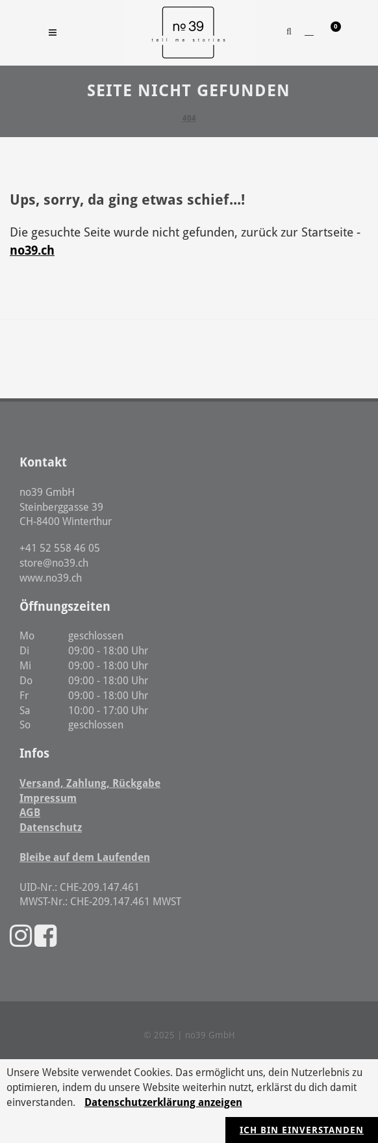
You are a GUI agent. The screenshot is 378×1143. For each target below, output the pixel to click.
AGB (29, 812)
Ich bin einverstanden (302, 1130)
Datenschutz (50, 827)
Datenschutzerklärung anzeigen (163, 1102)
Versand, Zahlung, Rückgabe (89, 783)
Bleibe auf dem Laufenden (84, 857)
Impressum (48, 798)
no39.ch (32, 250)
